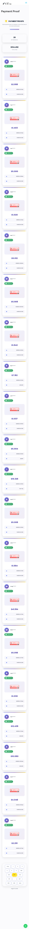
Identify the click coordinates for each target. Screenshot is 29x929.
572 (20, 874)
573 (9, 879)
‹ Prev (8, 866)
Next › (20, 883)
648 (8, 883)
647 (19, 879)
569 (21, 870)
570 (9, 874)
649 (14, 883)
